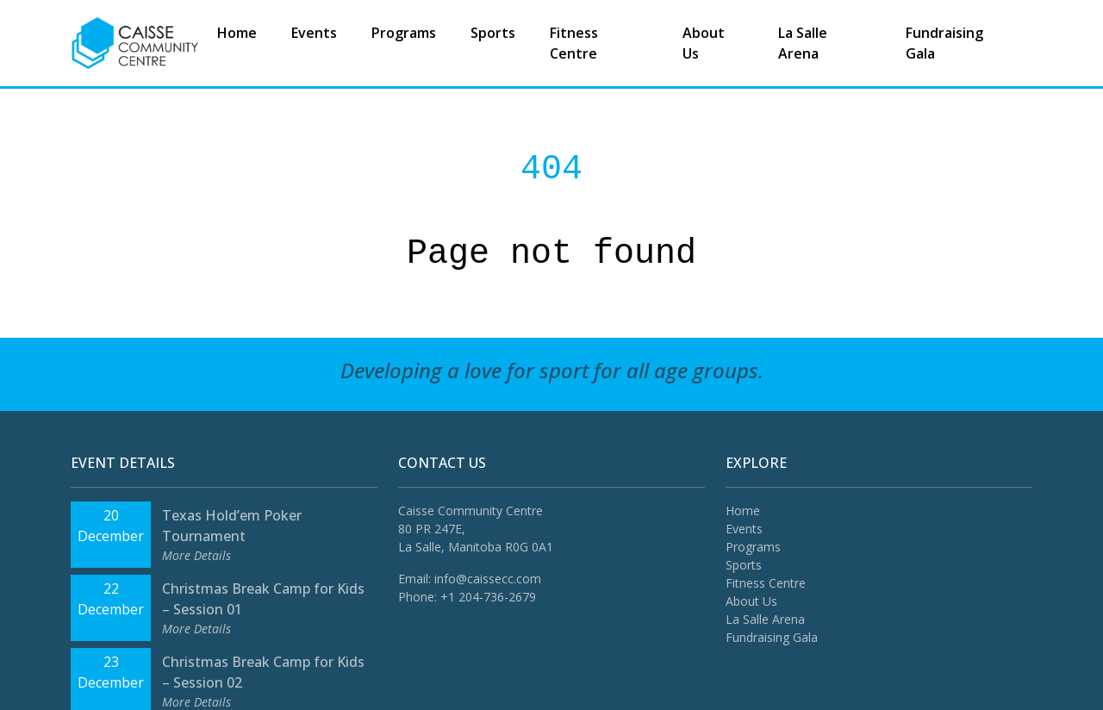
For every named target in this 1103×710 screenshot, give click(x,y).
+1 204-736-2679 (488, 597)
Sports (492, 32)
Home (237, 32)
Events (314, 32)
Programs (403, 32)
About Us (703, 43)
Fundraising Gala (944, 43)
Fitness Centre (574, 43)
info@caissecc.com (487, 578)
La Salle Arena (802, 43)
